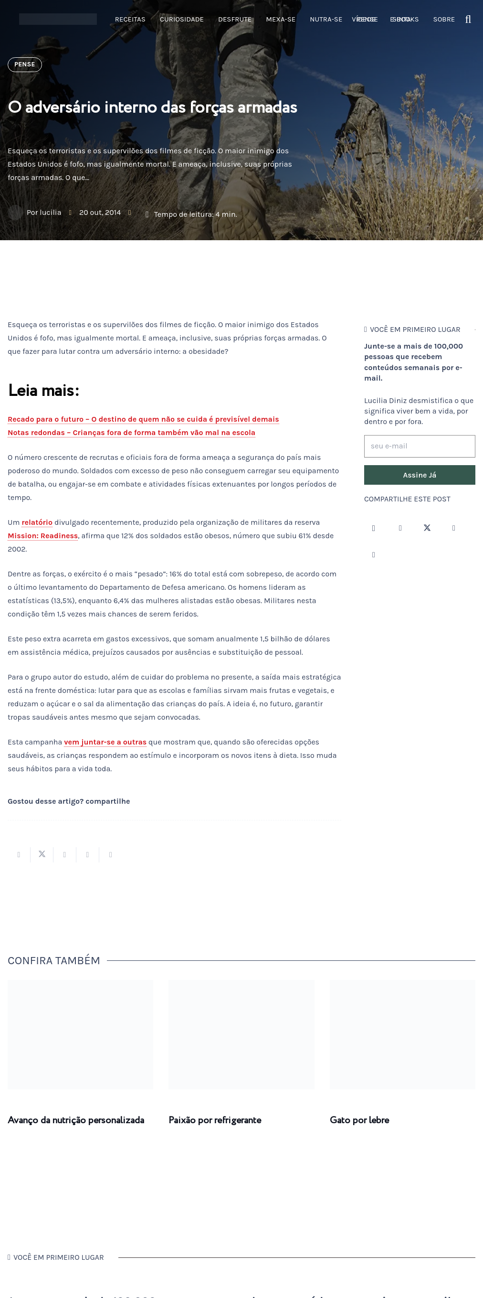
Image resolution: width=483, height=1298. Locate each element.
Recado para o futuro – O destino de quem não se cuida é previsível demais (143, 419)
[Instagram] (373, 528)
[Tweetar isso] (42, 854)
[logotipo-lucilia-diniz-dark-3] (58, 19)
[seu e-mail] (419, 446)
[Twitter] (427, 528)
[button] (468, 19)
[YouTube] (453, 528)
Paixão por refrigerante (214, 1121)
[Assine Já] (419, 475)
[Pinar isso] (87, 854)
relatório (36, 522)
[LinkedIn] (373, 554)
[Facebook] (400, 528)
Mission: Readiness (43, 535)
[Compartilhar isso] (19, 854)
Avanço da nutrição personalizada (76, 1121)
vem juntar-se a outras (105, 741)
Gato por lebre (359, 1121)
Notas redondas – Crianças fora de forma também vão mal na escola (131, 432)
